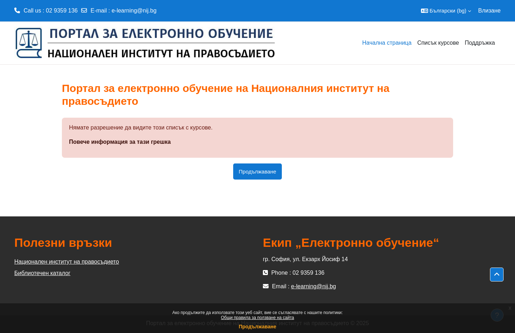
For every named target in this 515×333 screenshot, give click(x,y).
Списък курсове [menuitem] (438, 43)
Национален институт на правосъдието (66, 262)
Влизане (489, 11)
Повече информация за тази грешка (120, 142)
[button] (446, 10)
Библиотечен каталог (42, 273)
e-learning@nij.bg (134, 11)
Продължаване (257, 326)
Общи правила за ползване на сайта (257, 317)
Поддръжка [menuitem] (480, 43)
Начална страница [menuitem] (387, 43)
